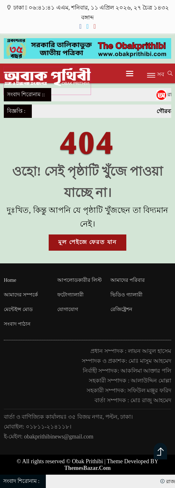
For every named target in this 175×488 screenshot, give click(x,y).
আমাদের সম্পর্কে (21, 294)
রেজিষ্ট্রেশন (121, 309)
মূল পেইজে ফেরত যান (87, 242)
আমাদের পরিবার (127, 280)
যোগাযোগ (67, 309)
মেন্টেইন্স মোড (18, 309)
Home (10, 280)
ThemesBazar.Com (87, 468)
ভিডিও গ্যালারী (126, 294)
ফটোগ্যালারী (70, 294)
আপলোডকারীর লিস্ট (79, 280)
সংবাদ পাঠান (17, 324)
